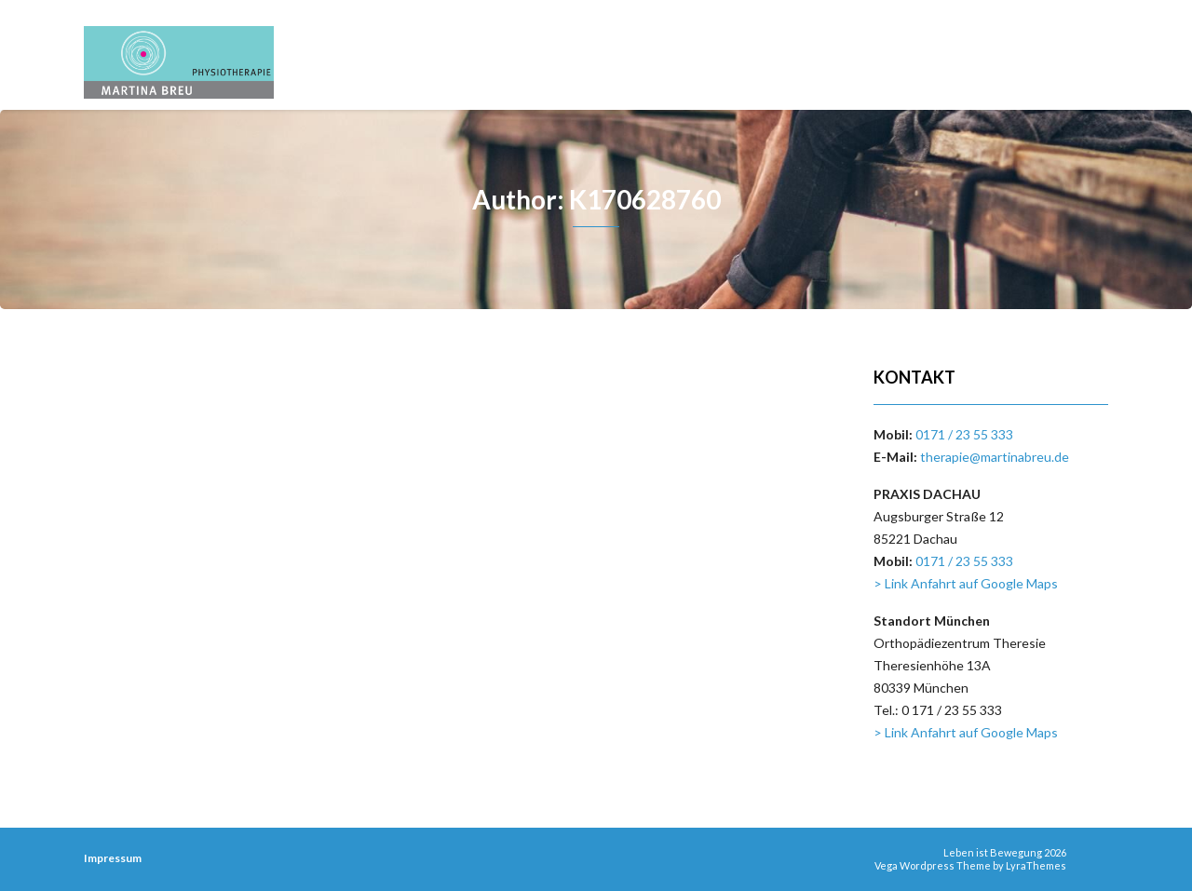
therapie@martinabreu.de (994, 457)
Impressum (113, 858)
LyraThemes (1036, 865)
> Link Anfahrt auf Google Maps (966, 583)
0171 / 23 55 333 (964, 434)
